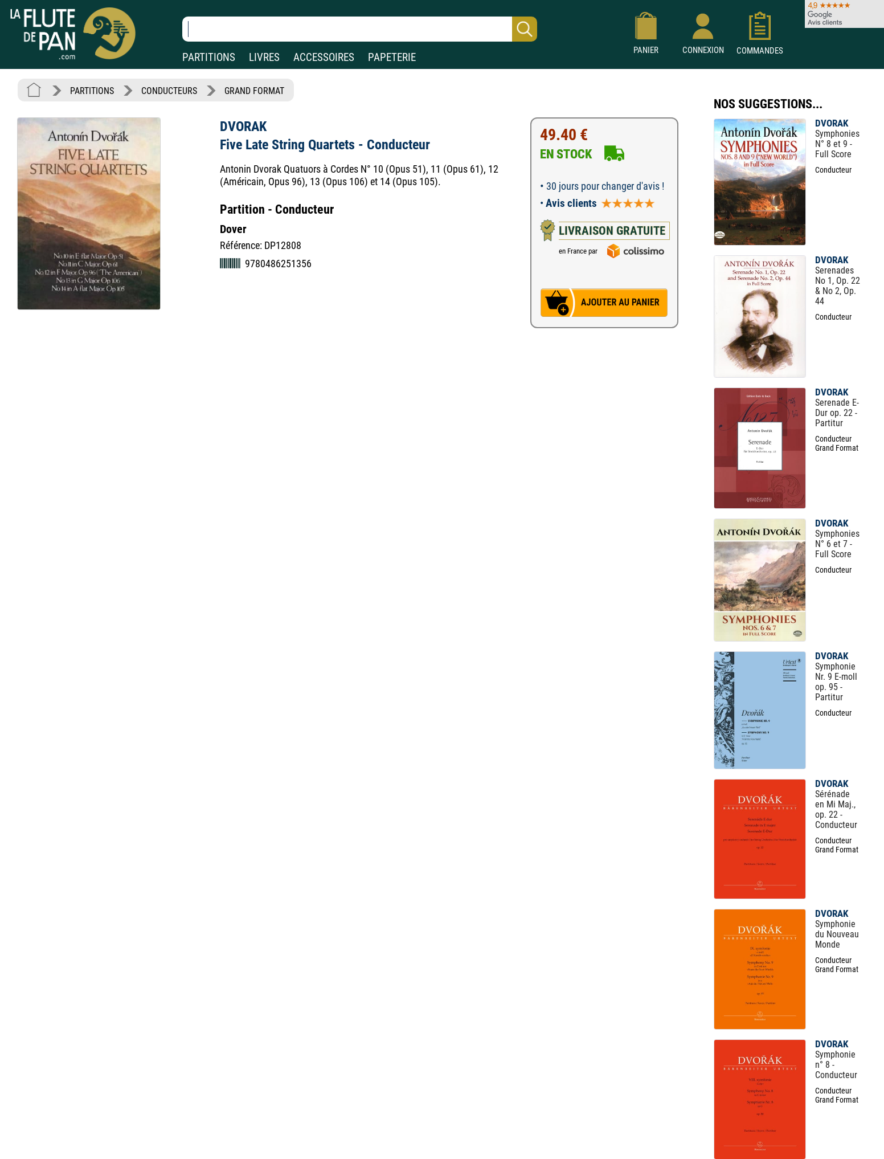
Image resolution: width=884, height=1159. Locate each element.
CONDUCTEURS (169, 90)
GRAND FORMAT (254, 90)
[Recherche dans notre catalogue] (359, 29)
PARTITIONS (208, 57)
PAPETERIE (392, 57)
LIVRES (264, 57)
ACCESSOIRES (323, 57)
